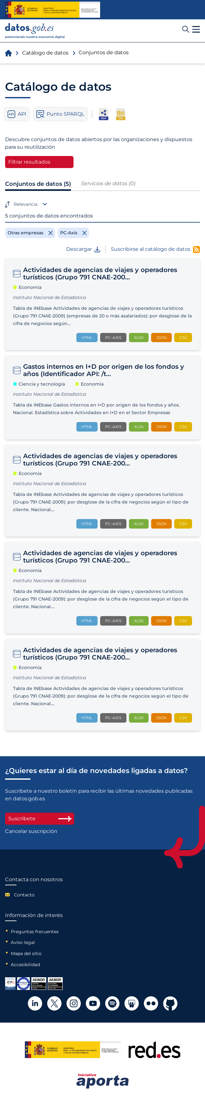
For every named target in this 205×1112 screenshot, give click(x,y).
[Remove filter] (30, 233)
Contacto (24, 895)
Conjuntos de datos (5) (38, 183)
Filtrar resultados (29, 162)
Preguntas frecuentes (35, 931)
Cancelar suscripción (31, 831)
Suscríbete (39, 819)
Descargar (83, 249)
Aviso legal (23, 942)
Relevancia (25, 204)
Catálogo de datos (45, 53)
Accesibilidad (25, 964)
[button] (196, 29)
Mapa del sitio (26, 953)
